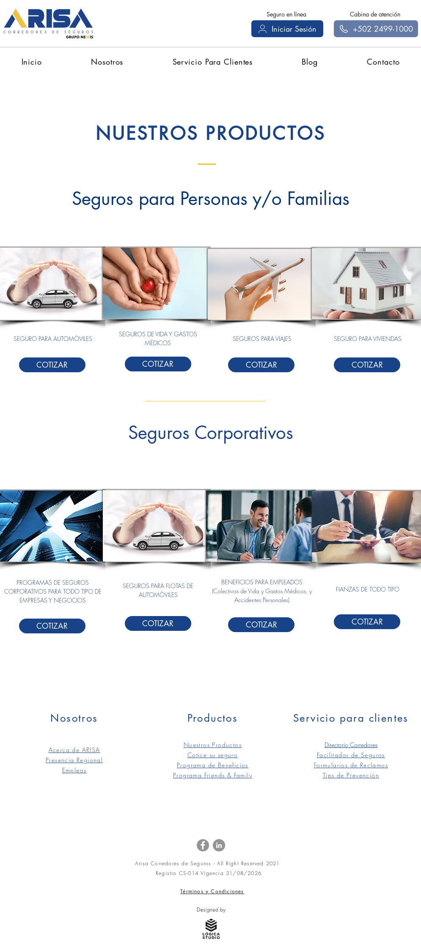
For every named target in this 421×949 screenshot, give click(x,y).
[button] (107, 61)
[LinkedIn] (219, 845)
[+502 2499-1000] (376, 28)
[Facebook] (203, 845)
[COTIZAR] (52, 364)
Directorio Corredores (351, 745)
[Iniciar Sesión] (287, 28)
